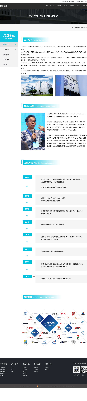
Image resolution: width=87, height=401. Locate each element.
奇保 (12, 369)
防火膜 (1, 375)
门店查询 (36, 369)
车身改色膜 (2, 371)
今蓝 (12, 367)
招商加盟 (78, 5)
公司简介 (9, 44)
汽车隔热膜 (2, 367)
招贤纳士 (25, 375)
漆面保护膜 (2, 369)
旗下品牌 (59, 5)
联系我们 (9, 59)
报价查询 (36, 371)
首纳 (12, 371)
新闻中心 (9, 54)
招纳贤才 (9, 64)
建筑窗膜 (2, 373)
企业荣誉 (9, 49)
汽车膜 (47, 367)
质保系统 (36, 367)
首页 (47, 5)
